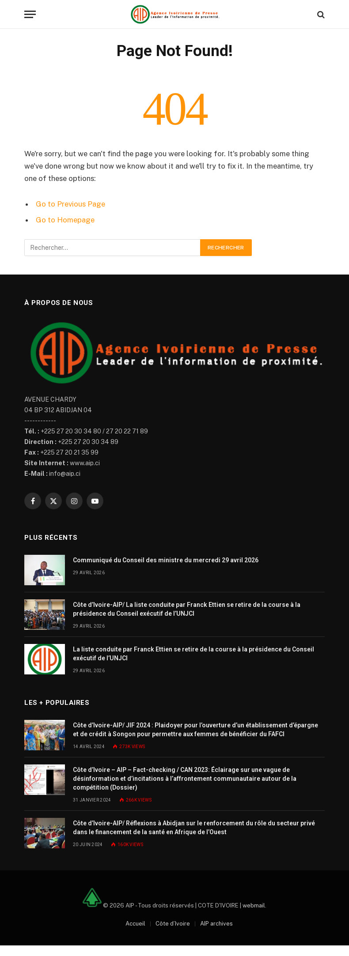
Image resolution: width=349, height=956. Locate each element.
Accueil (135, 923)
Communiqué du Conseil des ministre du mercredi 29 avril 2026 (165, 560)
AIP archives (216, 923)
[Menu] (30, 14)
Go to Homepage (65, 219)
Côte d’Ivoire (173, 923)
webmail (254, 905)
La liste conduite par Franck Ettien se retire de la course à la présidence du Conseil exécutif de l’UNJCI (193, 654)
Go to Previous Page (70, 203)
